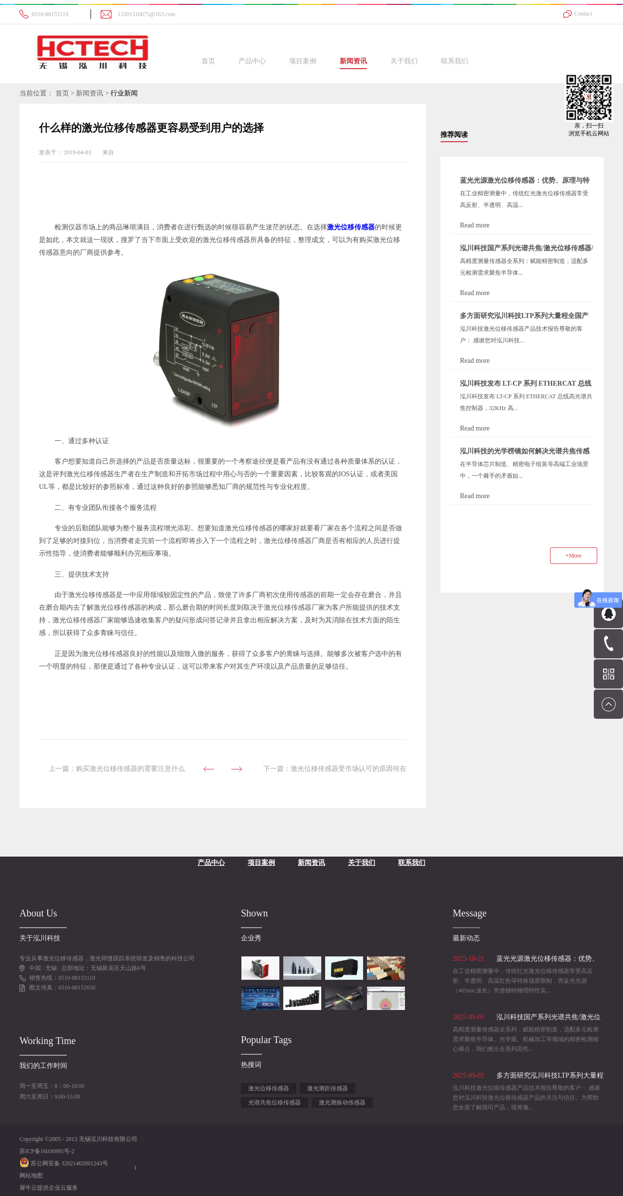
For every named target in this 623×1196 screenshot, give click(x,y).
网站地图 (31, 1175)
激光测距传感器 (327, 1088)
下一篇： (334, 768)
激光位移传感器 (268, 1088)
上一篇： (117, 768)
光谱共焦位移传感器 (274, 1102)
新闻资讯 (89, 93)
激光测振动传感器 (342, 1102)
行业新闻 (124, 93)
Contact (583, 13)
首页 (208, 61)
